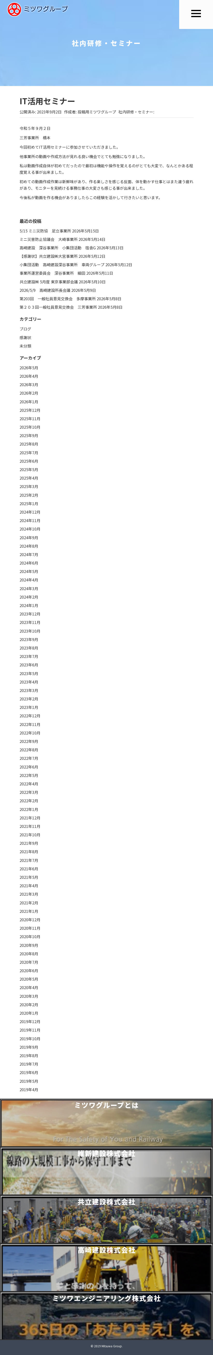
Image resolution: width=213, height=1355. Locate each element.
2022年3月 (29, 792)
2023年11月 (30, 622)
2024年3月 (29, 588)
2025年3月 (29, 486)
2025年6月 (29, 461)
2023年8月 (29, 648)
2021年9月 (29, 843)
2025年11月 (30, 418)
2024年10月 (30, 529)
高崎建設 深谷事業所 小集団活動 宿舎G (58, 248)
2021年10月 (30, 835)
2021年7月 (29, 860)
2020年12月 (30, 919)
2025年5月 (29, 469)
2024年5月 (29, 571)
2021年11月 (30, 826)
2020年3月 (29, 996)
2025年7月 (29, 452)
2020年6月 (29, 970)
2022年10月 (30, 733)
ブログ (25, 329)
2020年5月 (29, 979)
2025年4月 (29, 478)
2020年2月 (29, 1004)
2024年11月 (30, 520)
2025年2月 (29, 495)
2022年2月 (29, 800)
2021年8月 (29, 851)
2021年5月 (29, 877)
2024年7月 (29, 554)
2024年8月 (29, 546)
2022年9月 (29, 741)
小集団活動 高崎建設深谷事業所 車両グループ (62, 264)
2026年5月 (29, 367)
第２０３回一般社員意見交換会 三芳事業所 (58, 307)
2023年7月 (29, 656)
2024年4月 (29, 580)
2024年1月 (29, 605)
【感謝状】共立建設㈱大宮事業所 (49, 256)
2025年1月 (29, 503)
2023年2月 (29, 699)
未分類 (25, 346)
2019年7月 (29, 1064)
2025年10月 (30, 427)
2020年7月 (29, 962)
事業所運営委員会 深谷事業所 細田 (52, 273)
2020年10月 (30, 936)
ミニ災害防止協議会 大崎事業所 (49, 239)
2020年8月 (29, 954)
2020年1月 (29, 1013)
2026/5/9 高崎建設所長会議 (45, 290)
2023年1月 (29, 707)
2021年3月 (29, 894)
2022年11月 (30, 724)
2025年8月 (29, 444)
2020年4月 (29, 987)
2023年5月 (29, 673)
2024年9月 (29, 537)
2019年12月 (30, 1021)
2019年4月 (29, 1089)
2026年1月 (29, 402)
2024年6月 (29, 563)
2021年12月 (30, 818)
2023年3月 (29, 690)
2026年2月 (29, 393)
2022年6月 (29, 767)
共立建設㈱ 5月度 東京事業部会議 (49, 282)
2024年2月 (29, 597)
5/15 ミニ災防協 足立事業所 (45, 231)
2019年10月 (30, 1038)
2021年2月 (29, 903)
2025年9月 (29, 435)
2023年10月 (30, 631)
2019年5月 (29, 1081)
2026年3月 (29, 384)
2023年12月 (30, 614)
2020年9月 (29, 945)
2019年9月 (29, 1047)
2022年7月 (29, 758)
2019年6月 (29, 1072)
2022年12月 (30, 716)
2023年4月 (29, 682)
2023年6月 (29, 665)
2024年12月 (30, 512)
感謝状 (25, 337)
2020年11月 (30, 928)
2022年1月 (29, 809)
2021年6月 (29, 869)
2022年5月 (29, 775)
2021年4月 (29, 885)
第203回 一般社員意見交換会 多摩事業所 (58, 298)
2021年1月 (29, 911)
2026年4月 (29, 376)
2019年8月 (29, 1055)
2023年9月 (29, 639)
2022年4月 (29, 784)
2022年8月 (29, 750)
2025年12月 (30, 410)
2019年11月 (30, 1030)
